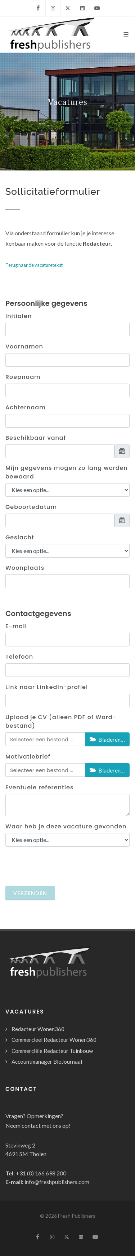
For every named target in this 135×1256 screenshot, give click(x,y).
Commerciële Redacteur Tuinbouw (52, 1051)
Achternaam (25, 407)
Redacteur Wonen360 (38, 1029)
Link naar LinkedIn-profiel (46, 687)
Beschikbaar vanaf (35, 438)
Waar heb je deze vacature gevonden (65, 826)
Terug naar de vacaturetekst (34, 265)
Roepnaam (23, 377)
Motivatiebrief (27, 756)
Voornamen (24, 346)
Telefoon (19, 657)
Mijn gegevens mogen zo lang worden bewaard (66, 472)
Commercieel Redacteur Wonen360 (54, 1039)
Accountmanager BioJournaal (47, 1061)
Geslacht (19, 537)
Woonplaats (24, 568)
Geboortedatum (31, 507)
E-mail (16, 626)
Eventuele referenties (39, 787)
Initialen (18, 316)
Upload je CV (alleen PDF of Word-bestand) (60, 721)
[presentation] (65, 866)
